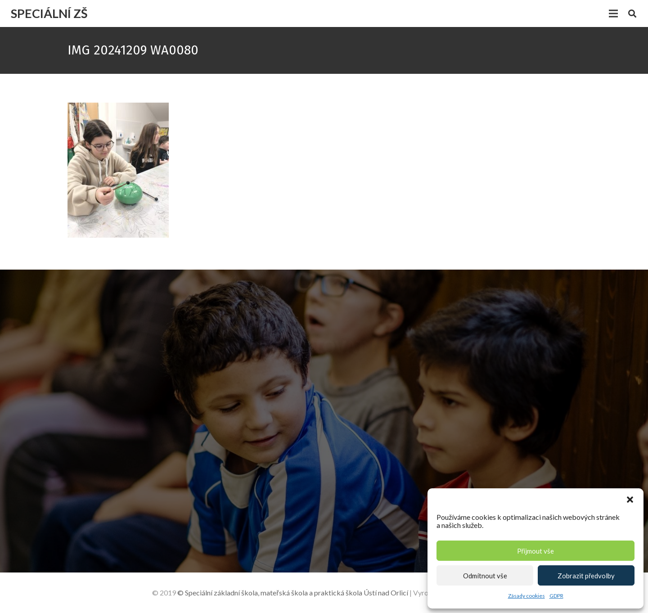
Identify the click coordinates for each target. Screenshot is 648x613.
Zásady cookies (526, 595)
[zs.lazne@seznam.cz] (83, 503)
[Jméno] (458, 380)
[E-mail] (458, 407)
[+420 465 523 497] (83, 470)
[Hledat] (632, 14)
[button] (630, 499)
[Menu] (613, 13)
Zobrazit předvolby (586, 576)
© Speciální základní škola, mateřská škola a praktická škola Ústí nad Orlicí (292, 592)
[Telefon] (458, 434)
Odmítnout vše (485, 576)
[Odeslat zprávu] (384, 527)
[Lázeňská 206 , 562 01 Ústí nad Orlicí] (83, 437)
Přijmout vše (535, 551)
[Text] (458, 480)
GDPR (556, 595)
